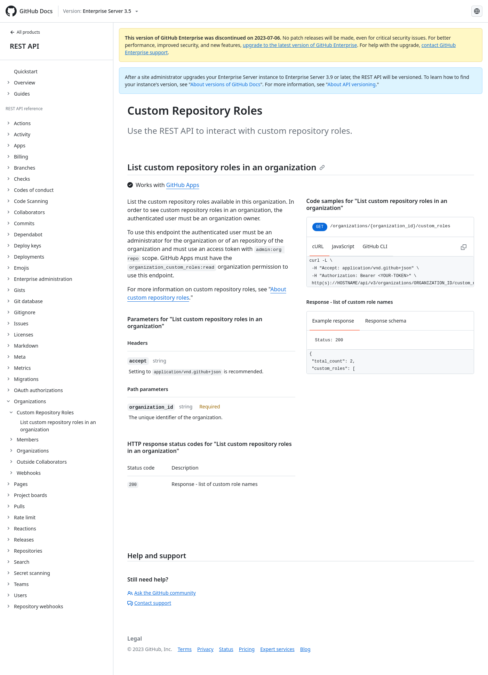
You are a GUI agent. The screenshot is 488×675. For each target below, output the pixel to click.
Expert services (277, 649)
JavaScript (343, 246)
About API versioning (352, 84)
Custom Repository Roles (45, 412)
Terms (185, 649)
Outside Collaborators (42, 461)
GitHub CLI (375, 246)
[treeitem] (59, 71)
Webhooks (29, 473)
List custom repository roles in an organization (226, 167)
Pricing (247, 649)
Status (226, 649)
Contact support (149, 603)
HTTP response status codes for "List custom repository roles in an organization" (209, 447)
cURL (318, 246)
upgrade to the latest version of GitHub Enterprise (300, 45)
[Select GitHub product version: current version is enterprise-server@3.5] (100, 11)
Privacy (205, 649)
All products (25, 32)
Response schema (385, 320)
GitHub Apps (182, 185)
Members (28, 439)
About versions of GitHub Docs (225, 84)
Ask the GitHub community (161, 592)
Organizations (33, 450)
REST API (24, 46)
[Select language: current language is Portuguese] (476, 11)
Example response (333, 320)
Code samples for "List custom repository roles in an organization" (377, 204)
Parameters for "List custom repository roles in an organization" (194, 322)
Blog (305, 649)
